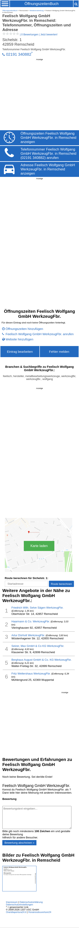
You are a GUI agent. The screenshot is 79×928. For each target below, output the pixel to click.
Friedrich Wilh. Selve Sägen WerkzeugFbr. (37, 607)
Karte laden (39, 546)
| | (30, 34)
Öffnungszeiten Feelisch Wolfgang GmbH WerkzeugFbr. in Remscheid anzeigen (48, 137)
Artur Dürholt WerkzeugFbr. (28, 635)
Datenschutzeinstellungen (19, 904)
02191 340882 (18, 54)
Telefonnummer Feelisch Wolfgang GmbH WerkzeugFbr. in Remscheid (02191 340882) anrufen (48, 153)
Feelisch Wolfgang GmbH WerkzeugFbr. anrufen (40, 334)
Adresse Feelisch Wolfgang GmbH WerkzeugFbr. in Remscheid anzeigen (48, 169)
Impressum (12, 902)
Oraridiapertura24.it (16, 912)
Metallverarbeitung (37, 11)
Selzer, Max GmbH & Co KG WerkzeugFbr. (37, 645)
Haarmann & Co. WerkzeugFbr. (30, 621)
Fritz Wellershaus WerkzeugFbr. (31, 673)
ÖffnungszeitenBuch (41, 4)
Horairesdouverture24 (39, 912)
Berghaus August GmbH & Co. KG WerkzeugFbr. (41, 659)
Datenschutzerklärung (31, 902)
